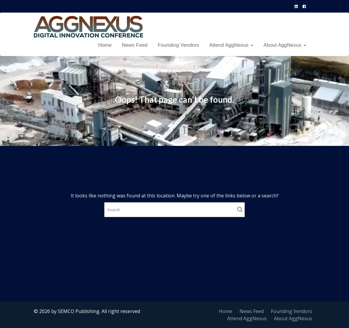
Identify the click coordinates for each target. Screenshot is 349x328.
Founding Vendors (178, 45)
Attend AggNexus (228, 45)
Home (105, 45)
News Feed (135, 45)
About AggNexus (282, 45)
